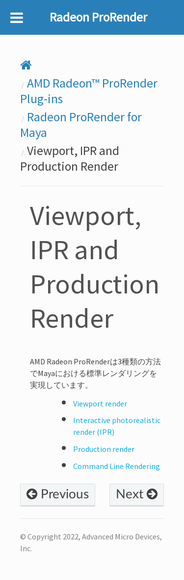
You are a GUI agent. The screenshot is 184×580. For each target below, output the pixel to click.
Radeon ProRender (98, 17)
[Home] (26, 65)
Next (137, 494)
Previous (57, 494)
